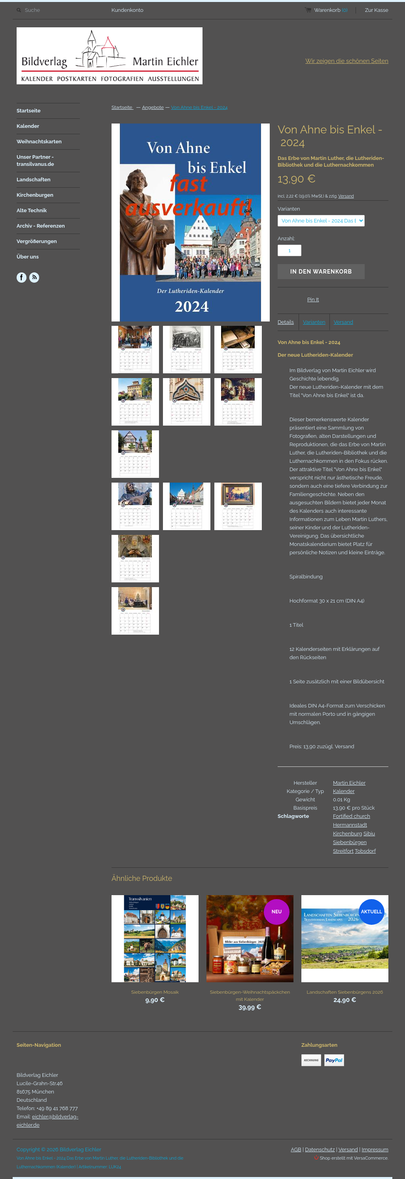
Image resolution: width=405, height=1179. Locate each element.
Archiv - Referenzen (41, 226)
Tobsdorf (365, 851)
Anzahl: (286, 239)
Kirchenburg (347, 834)
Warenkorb (331, 10)
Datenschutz (320, 1149)
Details (286, 322)
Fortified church (351, 816)
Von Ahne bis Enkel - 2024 (199, 107)
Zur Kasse (376, 10)
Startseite (29, 111)
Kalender (28, 126)
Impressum (375, 1149)
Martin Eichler (349, 783)
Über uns (28, 257)
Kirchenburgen (35, 195)
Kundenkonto (128, 10)
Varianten (289, 209)
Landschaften (34, 180)
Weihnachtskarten (39, 142)
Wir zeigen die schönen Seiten (346, 61)
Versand (346, 196)
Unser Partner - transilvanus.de (35, 160)
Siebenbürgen (350, 842)
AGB (296, 1149)
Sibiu (369, 834)
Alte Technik (32, 210)
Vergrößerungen (37, 241)
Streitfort (343, 851)
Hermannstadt (350, 825)
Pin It (313, 299)
